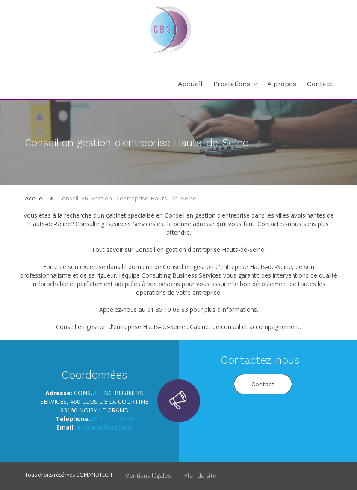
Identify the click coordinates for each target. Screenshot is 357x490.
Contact (320, 84)
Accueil (190, 84)
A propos (281, 84)
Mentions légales (148, 475)
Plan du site (200, 475)
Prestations (231, 84)
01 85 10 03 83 (112, 419)
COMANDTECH (94, 474)
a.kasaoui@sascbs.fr (105, 427)
